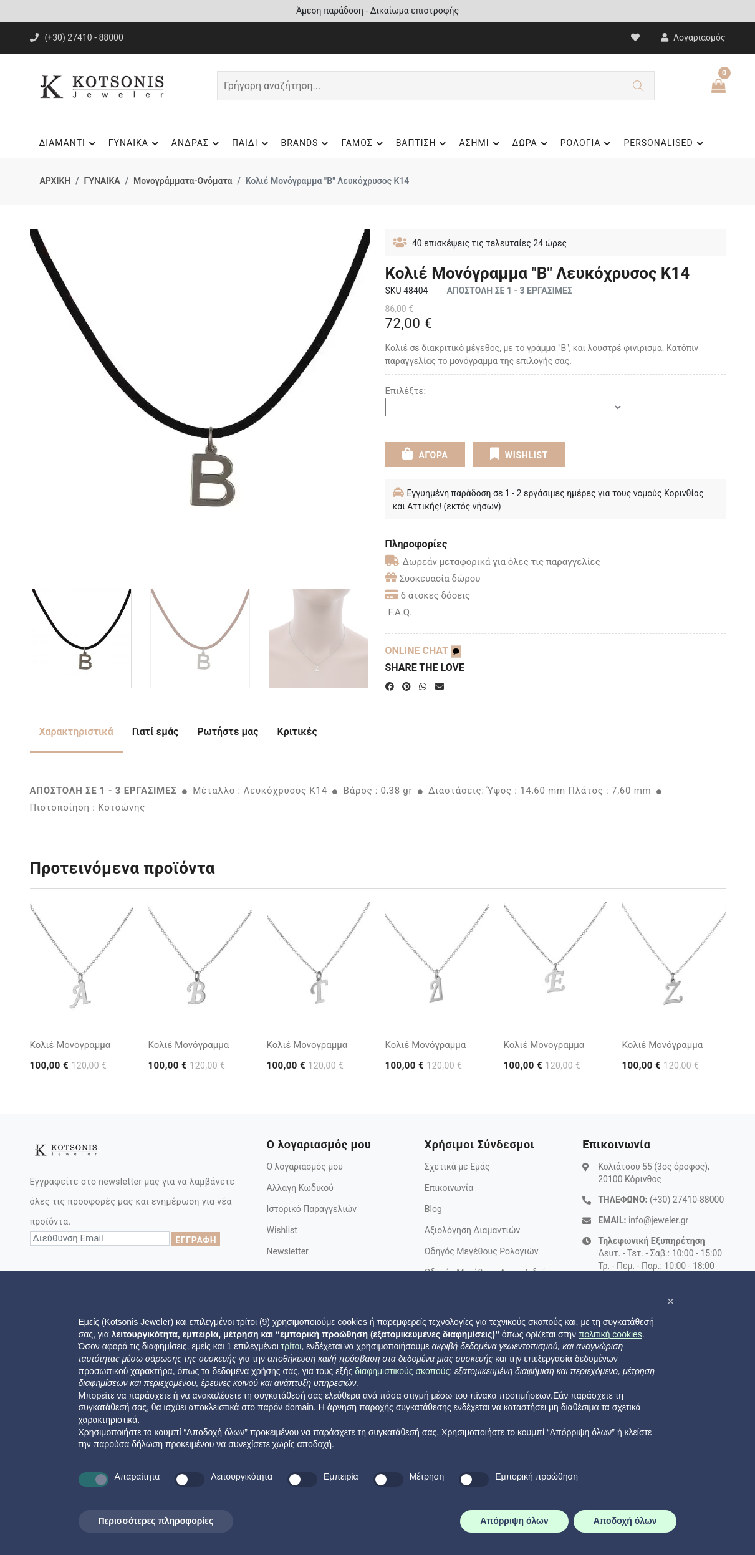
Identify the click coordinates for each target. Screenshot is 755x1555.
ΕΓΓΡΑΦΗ (195, 1240)
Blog (433, 1209)
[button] (671, 1301)
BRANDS (306, 143)
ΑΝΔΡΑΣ (197, 143)
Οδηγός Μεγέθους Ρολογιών (482, 1251)
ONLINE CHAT (423, 651)
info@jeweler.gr (658, 1220)
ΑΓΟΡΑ (425, 454)
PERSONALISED (664, 143)
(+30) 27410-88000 (687, 1200)
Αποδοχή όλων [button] (625, 1521)
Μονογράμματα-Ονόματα (182, 181)
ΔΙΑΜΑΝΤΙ (69, 143)
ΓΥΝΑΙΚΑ (135, 143)
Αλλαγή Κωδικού (299, 1188)
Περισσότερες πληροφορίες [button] (156, 1521)
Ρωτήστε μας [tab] (227, 732)
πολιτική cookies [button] (610, 1334)
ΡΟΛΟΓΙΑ (587, 143)
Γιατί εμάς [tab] (155, 732)
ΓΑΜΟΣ (363, 143)
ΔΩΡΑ (531, 143)
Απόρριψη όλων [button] (514, 1521)
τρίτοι (291, 1346)
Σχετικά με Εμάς (457, 1167)
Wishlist (281, 1230)
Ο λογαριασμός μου (304, 1167)
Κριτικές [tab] (297, 732)
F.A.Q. (400, 612)
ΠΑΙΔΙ (252, 143)
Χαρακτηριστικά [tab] (76, 732)
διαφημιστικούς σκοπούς (402, 1371)
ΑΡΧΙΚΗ (55, 181)
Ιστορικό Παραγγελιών (311, 1209)
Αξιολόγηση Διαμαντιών (473, 1230)
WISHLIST (519, 454)
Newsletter (287, 1251)
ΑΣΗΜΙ (481, 143)
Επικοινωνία (449, 1188)
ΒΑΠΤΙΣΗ (423, 143)
